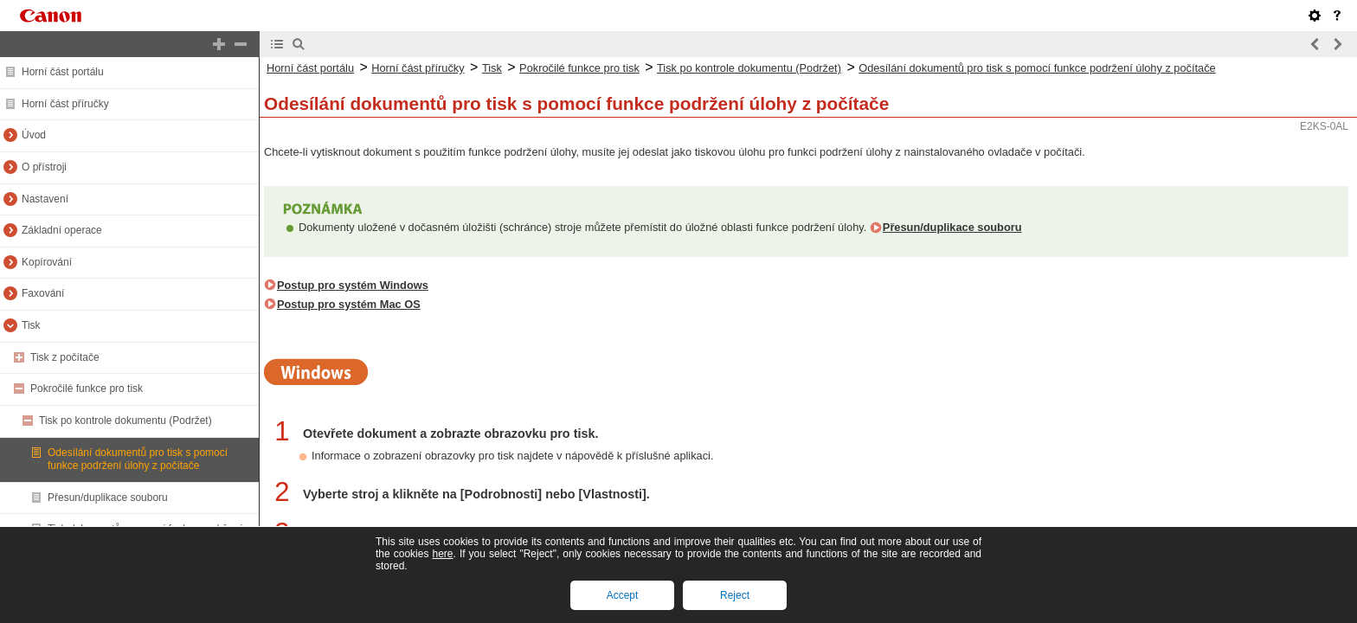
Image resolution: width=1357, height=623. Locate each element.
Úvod (34, 135)
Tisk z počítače (65, 357)
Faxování (43, 293)
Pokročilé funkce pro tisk (86, 388)
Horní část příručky (65, 104)
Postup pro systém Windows (352, 285)
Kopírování (47, 262)
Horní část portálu (63, 72)
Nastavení (45, 199)
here (442, 554)
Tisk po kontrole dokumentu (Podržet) (125, 420)
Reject (734, 595)
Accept (623, 595)
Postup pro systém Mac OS (349, 304)
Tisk (31, 325)
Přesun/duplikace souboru (108, 497)
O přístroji (44, 167)
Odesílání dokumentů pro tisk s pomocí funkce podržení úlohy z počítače (138, 459)
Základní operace (62, 230)
